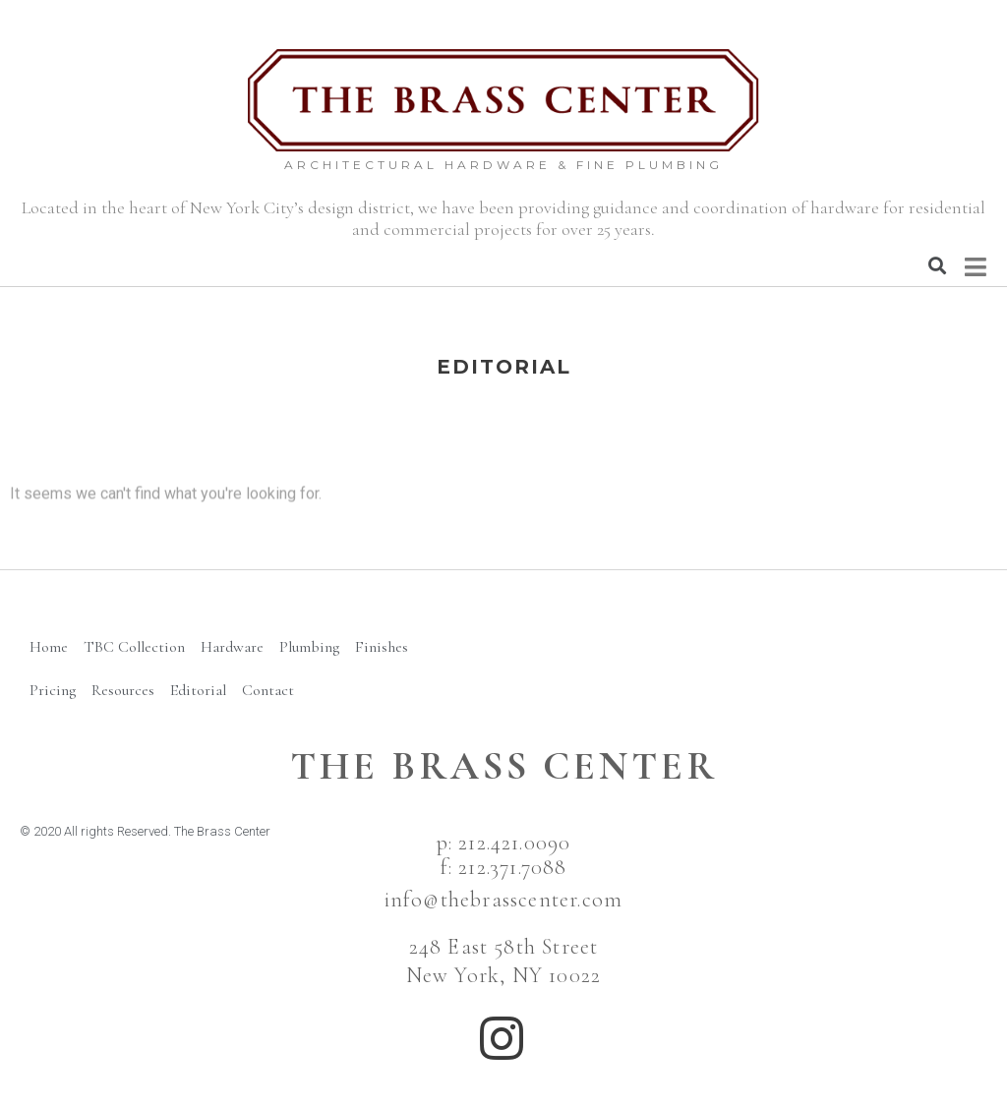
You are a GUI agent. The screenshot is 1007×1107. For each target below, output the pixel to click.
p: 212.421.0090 (504, 842)
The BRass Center (504, 765)
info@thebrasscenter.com (504, 899)
